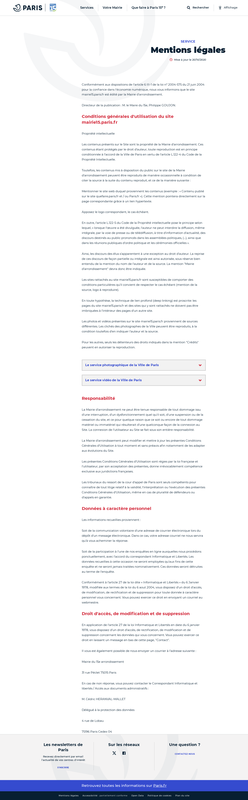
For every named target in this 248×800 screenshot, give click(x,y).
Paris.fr (160, 785)
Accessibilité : (105, 795)
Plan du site (182, 795)
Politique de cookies (159, 795)
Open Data (137, 795)
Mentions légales (69, 795)
